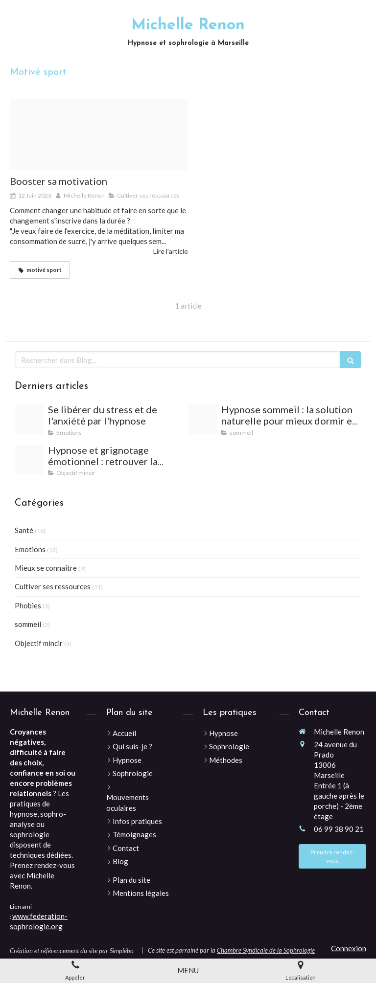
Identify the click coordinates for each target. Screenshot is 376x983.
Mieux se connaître (46, 567)
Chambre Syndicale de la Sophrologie (266, 950)
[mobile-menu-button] (188, 970)
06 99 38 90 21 (339, 829)
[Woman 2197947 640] (202, 419)
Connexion (348, 948)
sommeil (28, 624)
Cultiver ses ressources (53, 586)
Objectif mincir (39, 643)
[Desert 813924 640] (29, 459)
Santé (24, 530)
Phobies (28, 605)
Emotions (30, 549)
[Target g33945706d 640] (99, 134)
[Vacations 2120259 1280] (29, 419)
